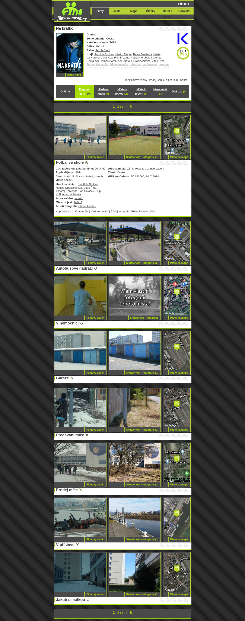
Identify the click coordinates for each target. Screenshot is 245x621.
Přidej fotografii (120, 211)
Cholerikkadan (87, 206)
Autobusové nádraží (74, 268)
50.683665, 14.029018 (145, 176)
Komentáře (81, 211)
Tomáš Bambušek (111, 61)
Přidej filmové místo (135, 80)
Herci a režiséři (167, 13)
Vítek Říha (158, 61)
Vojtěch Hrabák (140, 57)
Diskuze (179, 91)
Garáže (62, 378)
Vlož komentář (99, 211)
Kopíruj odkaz (64, 211)
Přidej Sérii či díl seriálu (163, 80)
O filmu (65, 91)
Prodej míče (67, 490)
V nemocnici (67, 323)
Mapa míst (160, 91)
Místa (116, 11)
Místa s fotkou (122, 91)
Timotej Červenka (66, 191)
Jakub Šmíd (102, 50)
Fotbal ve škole (70, 162)
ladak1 (78, 198)
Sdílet (183, 80)
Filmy (100, 11)
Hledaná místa (103, 91)
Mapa (133, 11)
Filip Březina (121, 57)
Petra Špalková (142, 54)
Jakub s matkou (70, 600)
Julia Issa (107, 57)
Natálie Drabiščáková (137, 61)
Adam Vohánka (71, 194)
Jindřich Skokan (104, 54)
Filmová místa (84, 91)
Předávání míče (70, 435)
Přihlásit (183, 4)
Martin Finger (123, 54)
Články (150, 11)
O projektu (184, 11)
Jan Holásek (86, 191)
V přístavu (65, 545)
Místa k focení (141, 91)
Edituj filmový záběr (143, 211)
